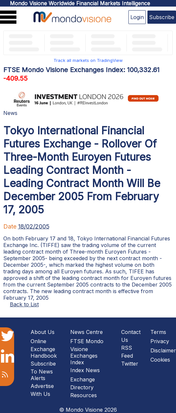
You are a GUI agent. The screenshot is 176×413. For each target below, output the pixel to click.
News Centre (86, 332)
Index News (85, 370)
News (10, 113)
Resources (83, 395)
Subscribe (161, 17)
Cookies (160, 359)
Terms (158, 332)
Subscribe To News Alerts (43, 370)
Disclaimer (163, 350)
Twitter (129, 363)
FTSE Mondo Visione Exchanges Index (86, 352)
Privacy (159, 341)
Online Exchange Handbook (44, 348)
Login (137, 17)
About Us (43, 332)
